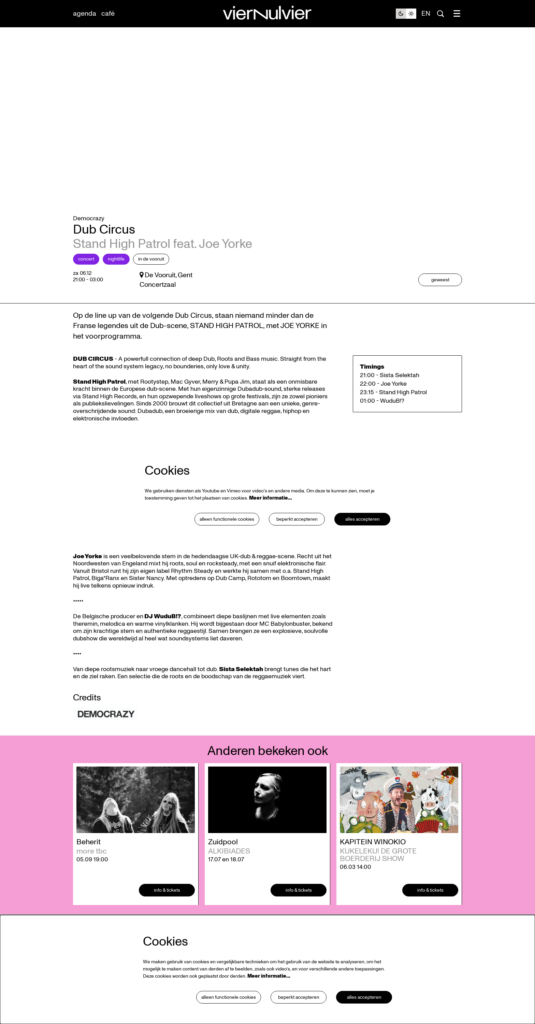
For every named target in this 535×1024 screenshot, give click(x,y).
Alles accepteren (362, 528)
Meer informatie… (270, 507)
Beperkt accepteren (297, 528)
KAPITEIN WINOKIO (373, 851)
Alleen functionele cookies (226, 528)
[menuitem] (84, 13)
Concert (86, 268)
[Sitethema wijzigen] (406, 14)
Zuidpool (223, 851)
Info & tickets (167, 899)
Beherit (88, 851)
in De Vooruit (151, 268)
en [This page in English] (425, 13)
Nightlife (116, 268)
